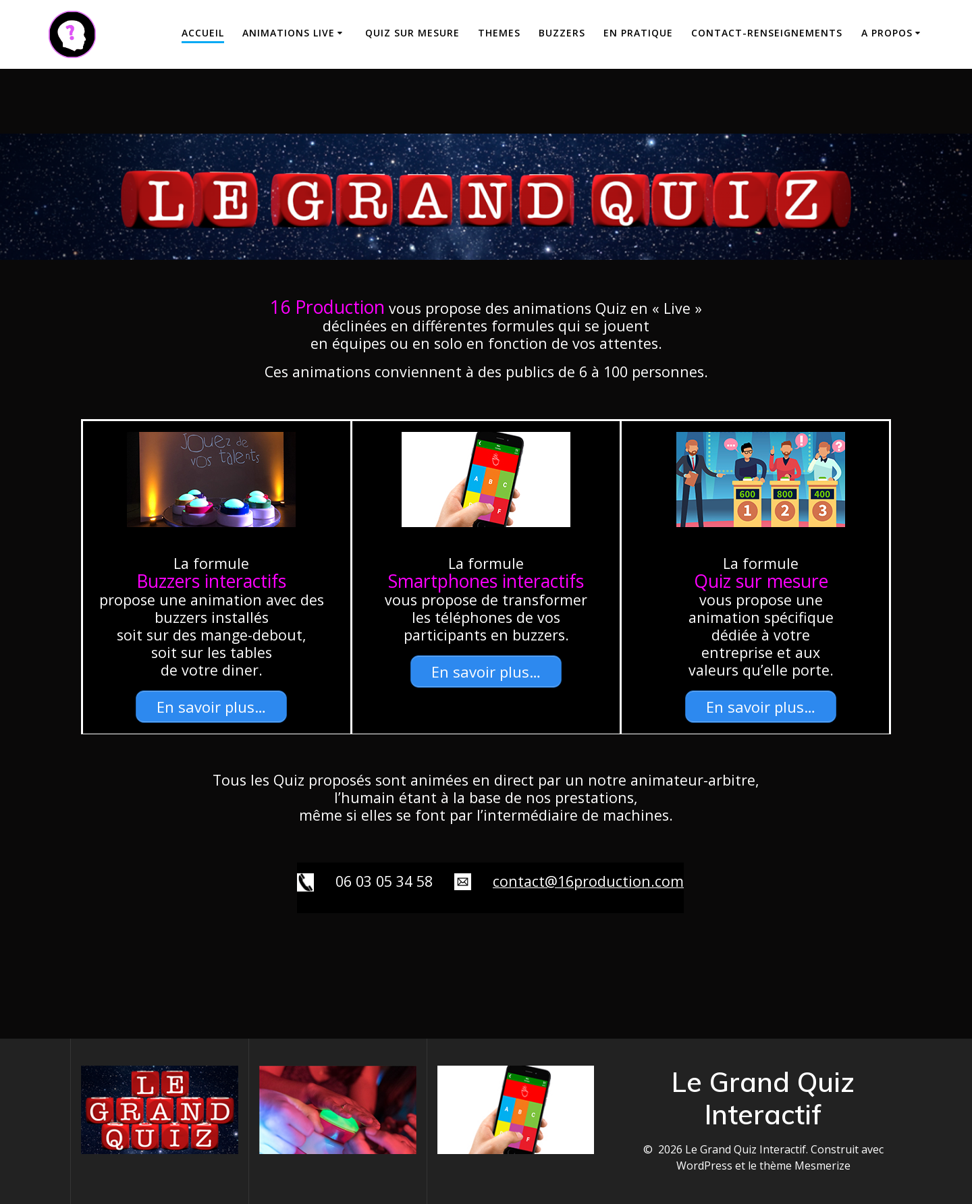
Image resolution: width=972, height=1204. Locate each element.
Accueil (203, 32)
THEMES (499, 32)
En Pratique (638, 32)
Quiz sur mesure (412, 32)
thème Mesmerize (804, 1165)
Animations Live (288, 32)
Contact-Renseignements (766, 32)
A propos (887, 32)
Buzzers (562, 32)
